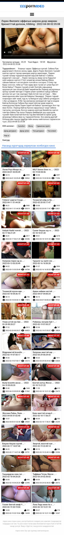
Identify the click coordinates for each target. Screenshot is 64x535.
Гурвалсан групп (43, 126)
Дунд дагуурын (10, 131)
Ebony (30, 126)
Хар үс (6, 136)
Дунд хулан (24, 131)
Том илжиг (52, 131)
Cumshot (21, 126)
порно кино (19, 531)
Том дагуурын (38, 131)
